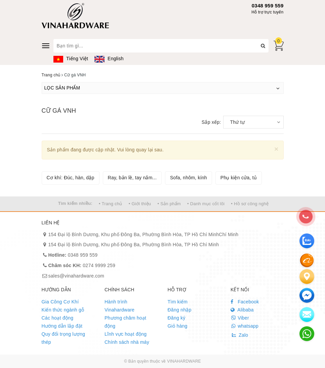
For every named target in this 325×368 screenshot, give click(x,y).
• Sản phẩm (168, 203)
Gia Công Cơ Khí (60, 301)
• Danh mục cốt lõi (206, 203)
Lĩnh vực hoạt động (126, 334)
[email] (306, 295)
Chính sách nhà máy (127, 342)
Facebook (245, 301)
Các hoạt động (58, 318)
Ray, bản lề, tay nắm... (132, 177)
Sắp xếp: (211, 122)
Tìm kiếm (178, 301)
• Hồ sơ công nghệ (250, 203)
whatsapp (244, 326)
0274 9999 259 (82, 265)
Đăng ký (177, 318)
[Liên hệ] (306, 276)
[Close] (276, 148)
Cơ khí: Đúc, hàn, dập (70, 177)
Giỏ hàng (178, 326)
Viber (240, 318)
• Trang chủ (110, 203)
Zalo (239, 335)
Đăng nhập (180, 309)
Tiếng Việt (70, 58)
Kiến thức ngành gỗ (63, 309)
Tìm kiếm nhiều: (75, 203)
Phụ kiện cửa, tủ (238, 177)
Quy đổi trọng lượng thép (63, 338)
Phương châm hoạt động (125, 322)
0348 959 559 (268, 5)
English (108, 58)
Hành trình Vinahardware (119, 305)
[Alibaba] (306, 260)
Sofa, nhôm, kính (188, 177)
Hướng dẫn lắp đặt (62, 326)
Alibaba (242, 309)
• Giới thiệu (140, 203)
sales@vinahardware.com (76, 276)
